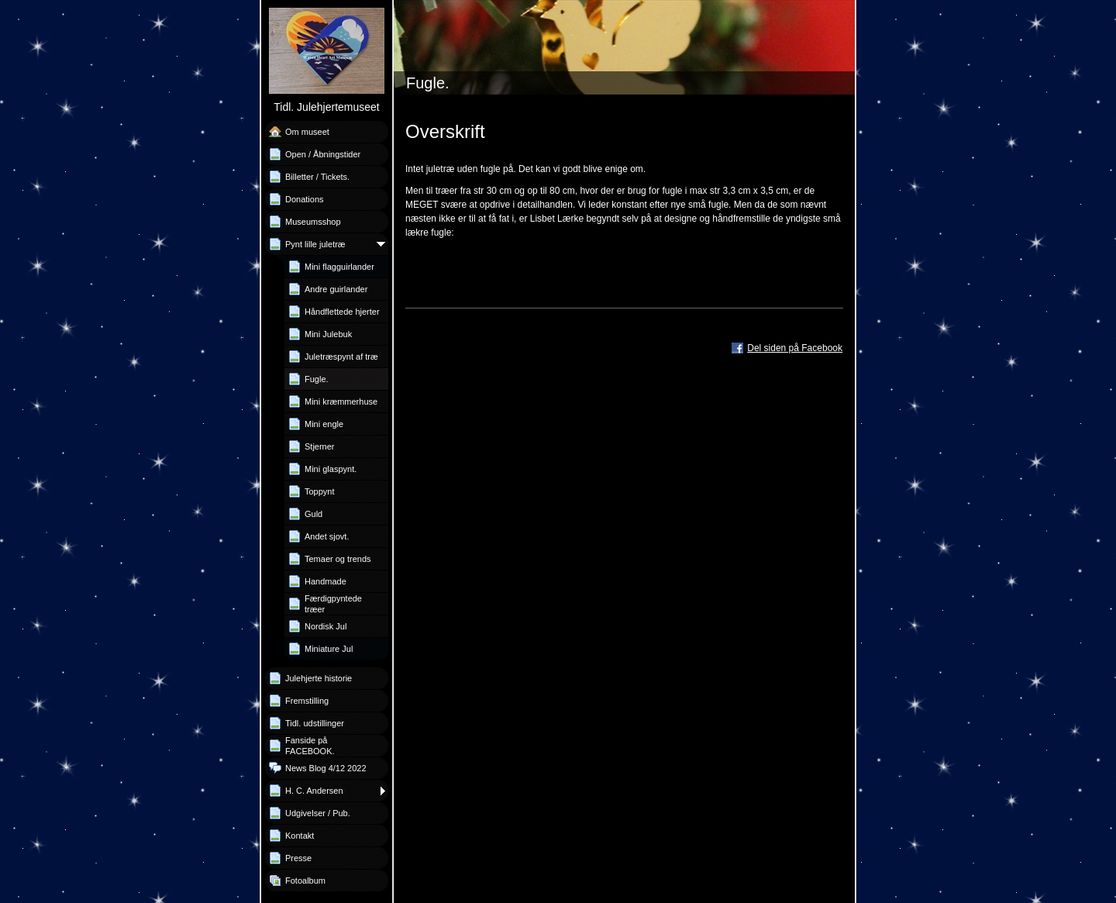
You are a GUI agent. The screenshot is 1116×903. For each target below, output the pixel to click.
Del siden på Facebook (794, 348)
